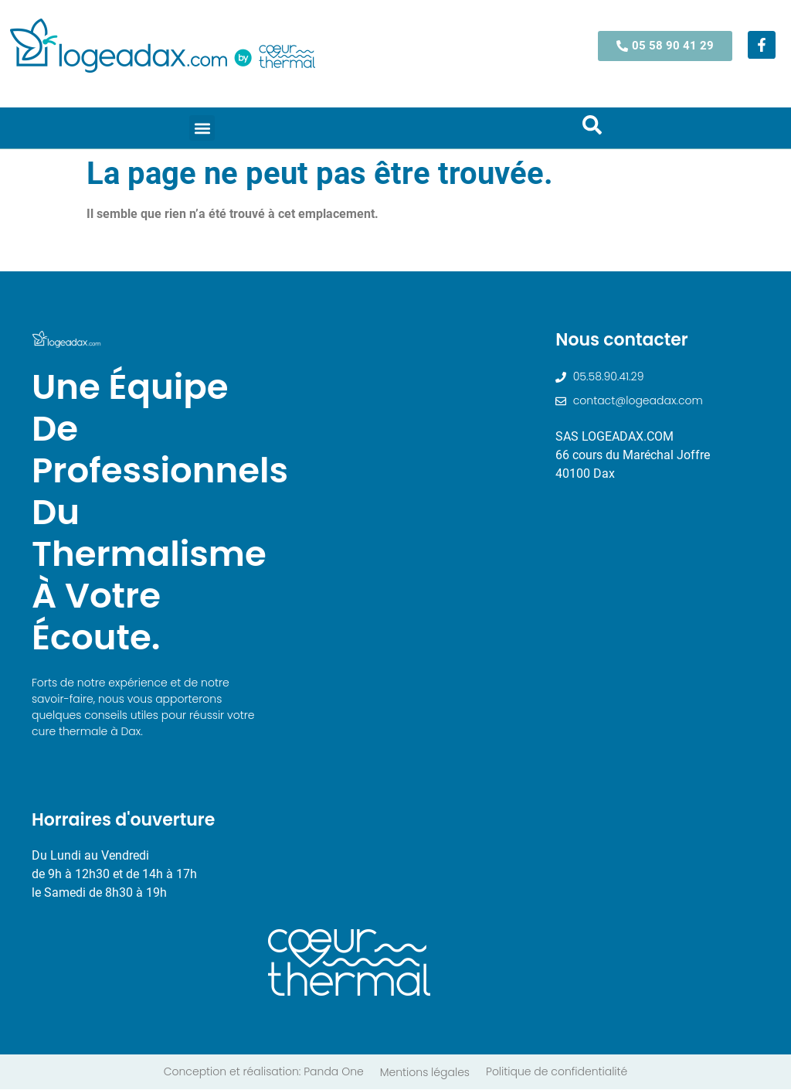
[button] (202, 128)
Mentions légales (425, 1073)
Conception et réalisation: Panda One (264, 1072)
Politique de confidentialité (556, 1072)
